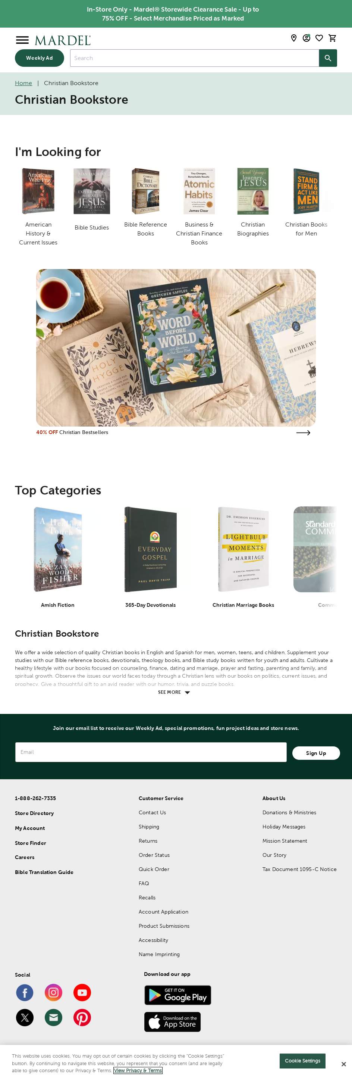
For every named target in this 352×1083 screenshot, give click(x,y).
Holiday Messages (284, 827)
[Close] (344, 1064)
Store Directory (34, 813)
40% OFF (47, 432)
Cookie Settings (302, 1061)
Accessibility (153, 940)
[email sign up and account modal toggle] (306, 38)
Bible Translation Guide (44, 872)
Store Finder (30, 843)
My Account (30, 828)
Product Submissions (164, 926)
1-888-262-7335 (35, 798)
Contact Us (152, 812)
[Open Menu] (22, 40)
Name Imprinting (159, 954)
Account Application (163, 912)
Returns (148, 841)
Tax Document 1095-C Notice (300, 869)
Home (23, 83)
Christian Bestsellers (83, 432)
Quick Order (154, 869)
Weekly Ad (39, 58)
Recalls (147, 898)
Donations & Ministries (289, 812)
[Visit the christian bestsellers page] (303, 432)
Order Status (154, 855)
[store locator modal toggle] (294, 38)
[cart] (332, 38)
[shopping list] (319, 38)
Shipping (149, 827)
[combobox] (194, 58)
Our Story (274, 855)
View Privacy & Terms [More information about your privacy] (138, 1070)
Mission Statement (285, 841)
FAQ (144, 883)
